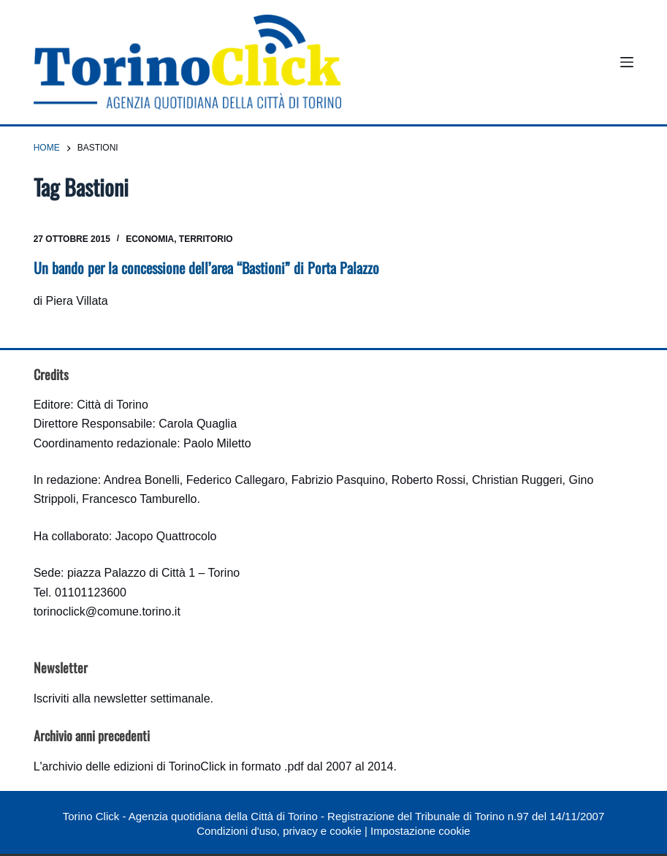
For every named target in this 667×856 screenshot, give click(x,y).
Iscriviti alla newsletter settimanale (122, 698)
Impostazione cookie (420, 831)
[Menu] (626, 62)
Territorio (206, 239)
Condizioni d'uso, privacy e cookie (279, 831)
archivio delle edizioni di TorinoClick (134, 766)
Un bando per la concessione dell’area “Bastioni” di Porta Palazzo (206, 268)
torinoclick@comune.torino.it (107, 611)
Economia (150, 239)
